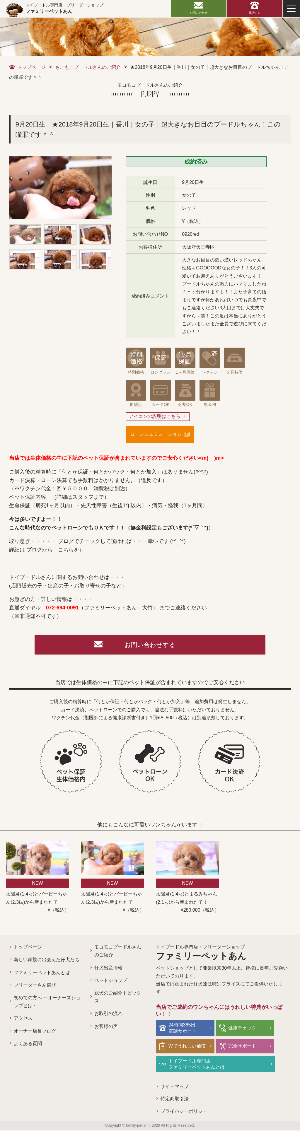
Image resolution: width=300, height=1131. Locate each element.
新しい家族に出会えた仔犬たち (46, 961)
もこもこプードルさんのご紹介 (88, 67)
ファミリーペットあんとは (42, 973)
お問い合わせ (198, 12)
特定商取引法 (175, 1099)
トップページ (31, 67)
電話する (254, 12)
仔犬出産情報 (108, 968)
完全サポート (242, 1046)
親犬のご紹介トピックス (117, 998)
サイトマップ (175, 1086)
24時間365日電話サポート (183, 1029)
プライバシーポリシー (184, 1112)
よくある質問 (28, 1044)
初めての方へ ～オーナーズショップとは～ (47, 1003)
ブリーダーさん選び (35, 986)
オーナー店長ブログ (35, 1032)
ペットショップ (110, 981)
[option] (60, 187)
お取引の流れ (108, 1014)
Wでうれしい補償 (187, 1046)
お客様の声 (106, 1027)
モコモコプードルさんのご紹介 (117, 952)
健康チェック (242, 1028)
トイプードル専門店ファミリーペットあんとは (197, 1064)
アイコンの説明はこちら (154, 416)
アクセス (23, 1019)
